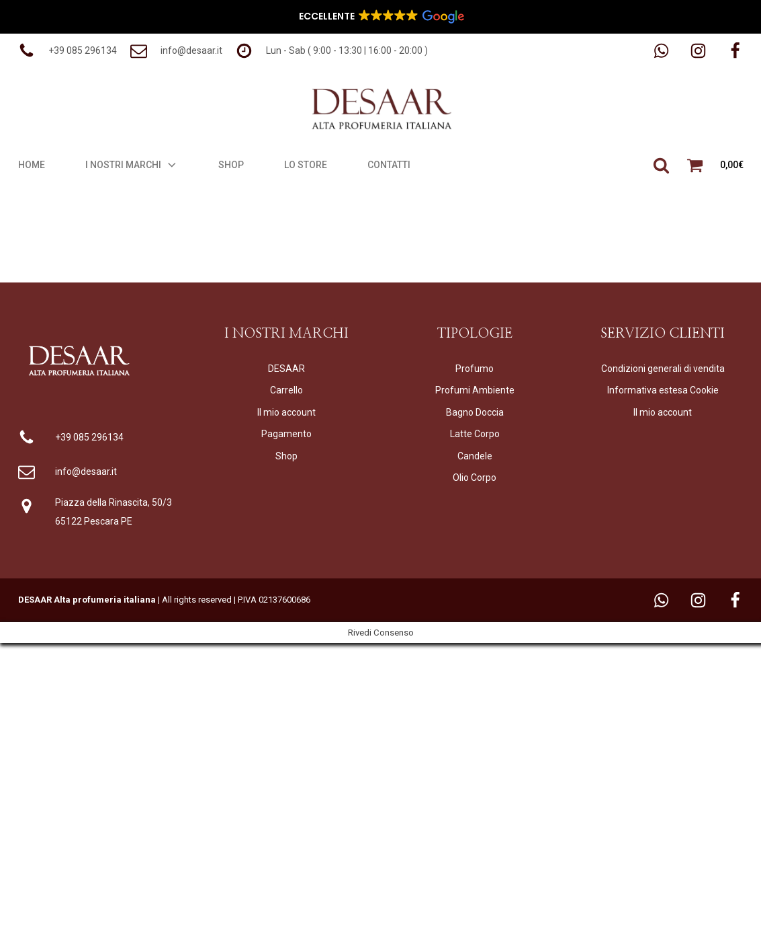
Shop (231, 164)
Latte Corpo (475, 433)
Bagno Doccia (475, 412)
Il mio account (286, 412)
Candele (474, 456)
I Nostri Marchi (132, 165)
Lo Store (305, 164)
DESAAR (286, 368)
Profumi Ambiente (474, 390)
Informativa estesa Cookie (663, 390)
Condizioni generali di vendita (663, 368)
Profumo (474, 368)
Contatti (388, 164)
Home (31, 164)
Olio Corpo (474, 477)
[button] (67, 50)
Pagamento (286, 433)
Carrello (286, 390)
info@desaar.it (86, 471)
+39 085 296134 (89, 437)
